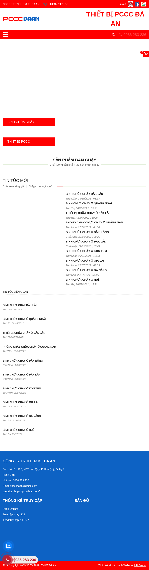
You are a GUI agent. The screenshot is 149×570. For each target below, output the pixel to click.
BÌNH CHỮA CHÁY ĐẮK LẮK (84, 193)
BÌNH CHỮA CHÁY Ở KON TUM (86, 250)
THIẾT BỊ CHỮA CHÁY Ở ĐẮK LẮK (88, 213)
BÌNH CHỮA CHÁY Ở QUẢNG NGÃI (89, 203)
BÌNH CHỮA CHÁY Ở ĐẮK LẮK (86, 241)
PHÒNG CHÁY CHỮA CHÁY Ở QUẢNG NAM (94, 222)
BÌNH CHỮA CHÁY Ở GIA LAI (85, 260)
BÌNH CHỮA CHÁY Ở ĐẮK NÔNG (87, 232)
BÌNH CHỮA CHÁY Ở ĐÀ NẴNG (86, 270)
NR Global (140, 565)
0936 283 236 (132, 35)
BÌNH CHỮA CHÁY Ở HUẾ (82, 279)
